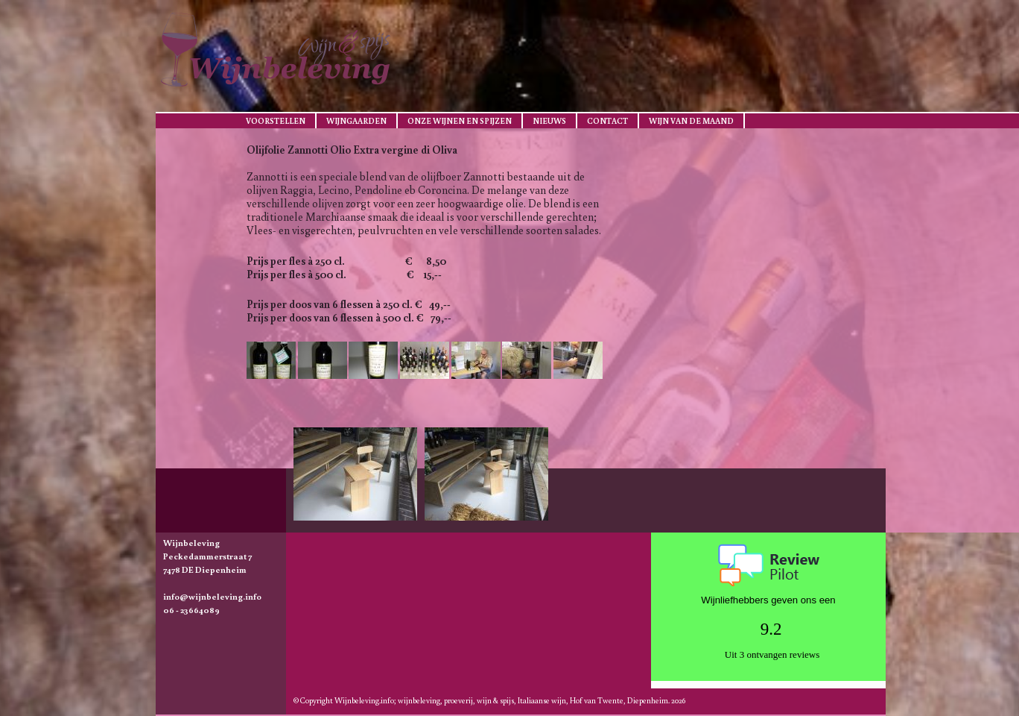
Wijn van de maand (691, 121)
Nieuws (549, 121)
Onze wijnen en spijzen (459, 121)
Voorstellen (275, 121)
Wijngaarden (356, 121)
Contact (607, 121)
